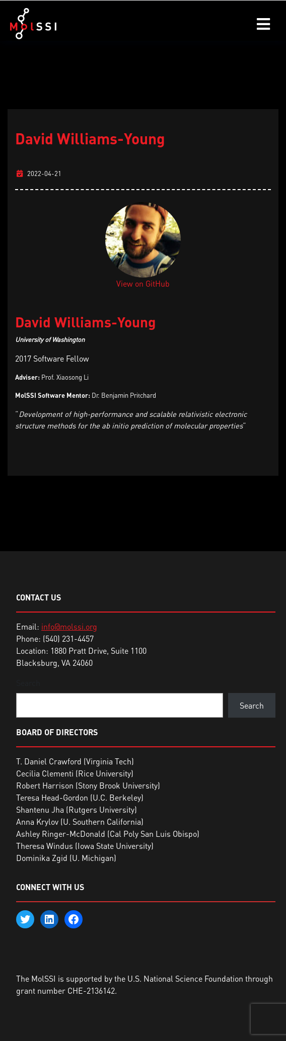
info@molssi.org (69, 627)
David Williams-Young (90, 138)
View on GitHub (143, 284)
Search (28, 683)
